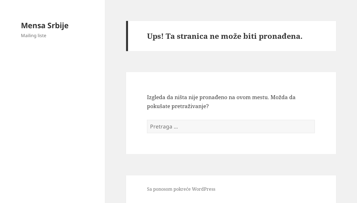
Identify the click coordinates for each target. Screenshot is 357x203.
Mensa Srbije (45, 25)
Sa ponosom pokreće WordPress (181, 189)
